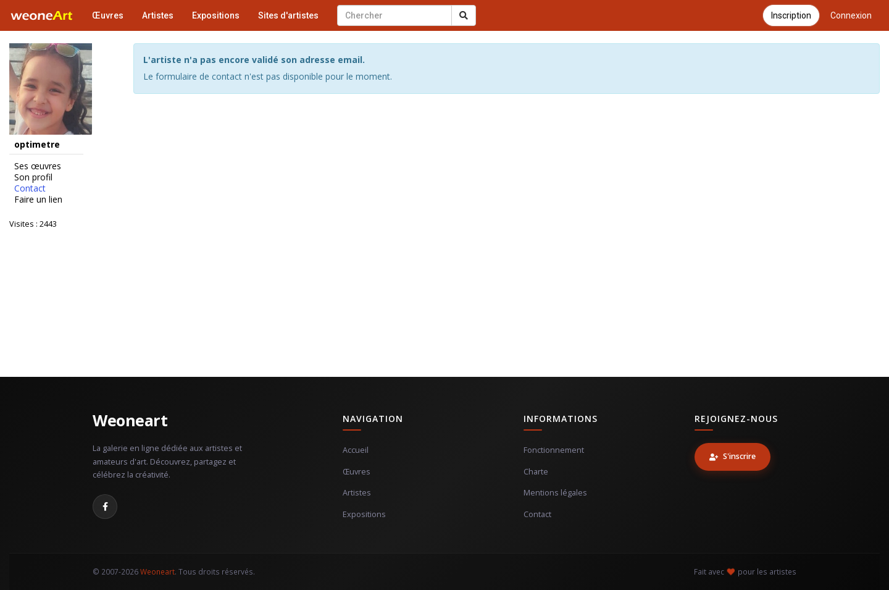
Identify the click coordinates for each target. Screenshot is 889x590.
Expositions (216, 15)
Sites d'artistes (288, 15)
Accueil (356, 450)
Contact (30, 188)
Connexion (851, 15)
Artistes (157, 15)
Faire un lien (38, 199)
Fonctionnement (554, 450)
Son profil (33, 177)
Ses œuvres (37, 166)
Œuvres (107, 15)
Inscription (791, 15)
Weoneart (130, 420)
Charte (536, 471)
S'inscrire (732, 456)
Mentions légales (555, 492)
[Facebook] (105, 506)
